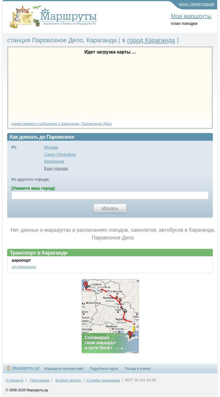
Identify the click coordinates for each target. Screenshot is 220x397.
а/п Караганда (24, 267)
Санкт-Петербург (60, 154)
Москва (51, 147)
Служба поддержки (103, 380)
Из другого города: (30, 179)
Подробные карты (104, 369)
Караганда (54, 161)
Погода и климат (138, 369)
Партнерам (39, 380)
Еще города (56, 168)
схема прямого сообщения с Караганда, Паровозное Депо (61, 124)
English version (68, 380)
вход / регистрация (197, 4)
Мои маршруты (191, 16)
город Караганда (151, 40)
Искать (110, 208)
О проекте (14, 380)
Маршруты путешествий (63, 369)
